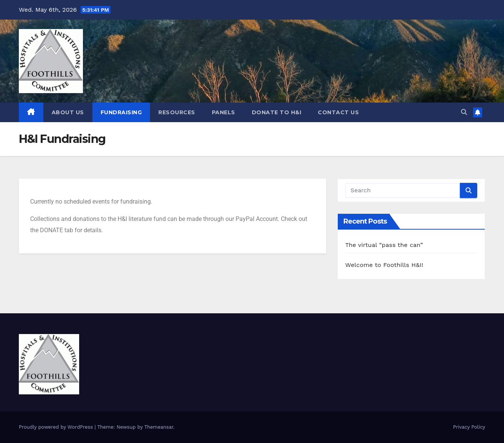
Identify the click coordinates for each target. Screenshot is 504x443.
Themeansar (158, 427)
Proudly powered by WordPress (57, 427)
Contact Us (338, 112)
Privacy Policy (469, 427)
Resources (176, 112)
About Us (68, 112)
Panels (223, 112)
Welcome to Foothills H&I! (384, 264)
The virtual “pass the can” (384, 244)
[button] (464, 112)
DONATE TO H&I (277, 112)
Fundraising (121, 112)
